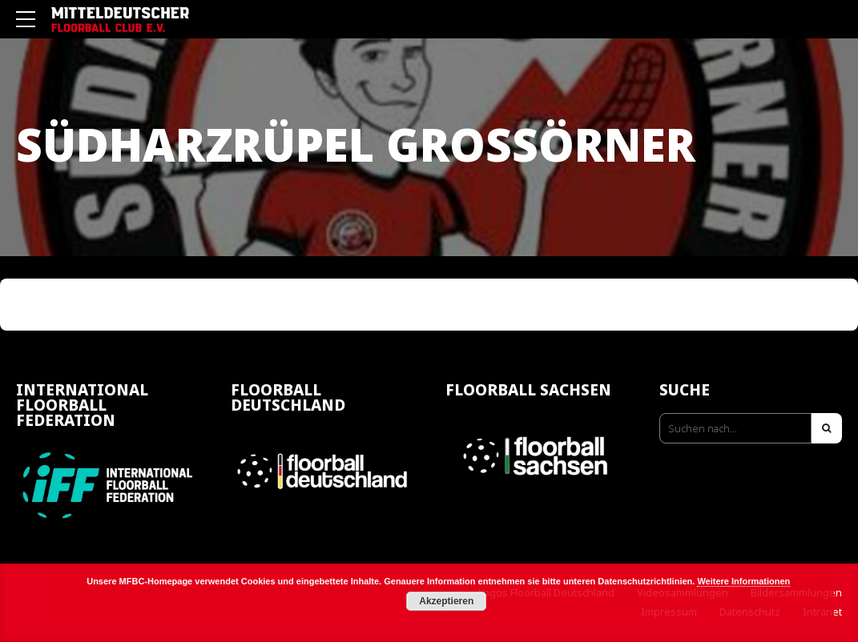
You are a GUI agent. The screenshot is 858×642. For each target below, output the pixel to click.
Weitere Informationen (743, 581)
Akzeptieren (446, 601)
